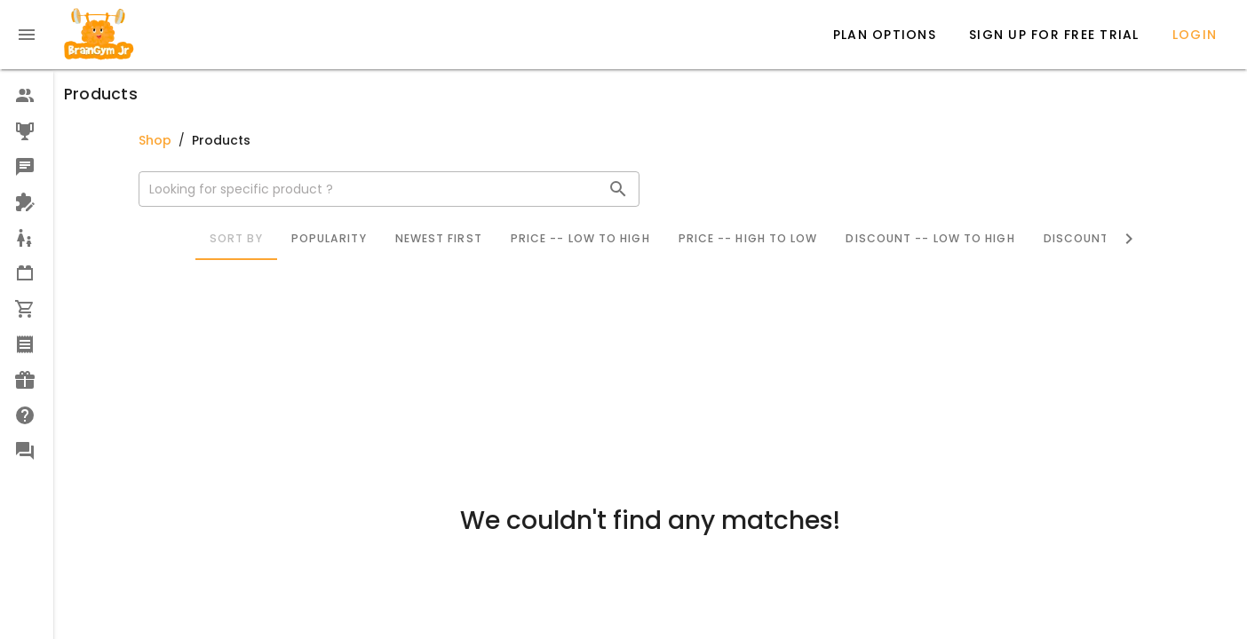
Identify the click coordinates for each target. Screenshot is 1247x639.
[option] (26, 96)
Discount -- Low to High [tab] (930, 238)
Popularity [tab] (328, 238)
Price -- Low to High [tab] (579, 238)
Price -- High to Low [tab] (747, 238)
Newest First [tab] (437, 238)
